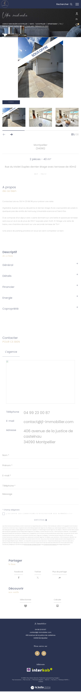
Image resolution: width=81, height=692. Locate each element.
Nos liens (54, 680)
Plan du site (27, 680)
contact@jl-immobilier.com (49, 421)
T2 (61, 24)
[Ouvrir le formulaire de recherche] (64, 4)
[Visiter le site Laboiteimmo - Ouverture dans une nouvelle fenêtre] (40, 686)
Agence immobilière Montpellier (14, 24)
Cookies (40, 682)
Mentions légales (37, 680)
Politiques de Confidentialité (32, 544)
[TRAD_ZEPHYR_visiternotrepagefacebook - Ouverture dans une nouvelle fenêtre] (37, 654)
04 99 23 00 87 (37, 412)
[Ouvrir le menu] (77, 4)
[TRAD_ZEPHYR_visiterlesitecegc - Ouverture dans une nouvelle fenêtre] (28, 670)
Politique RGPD (63, 680)
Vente (32, 24)
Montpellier (40, 24)
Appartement (52, 24)
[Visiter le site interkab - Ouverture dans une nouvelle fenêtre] (42, 670)
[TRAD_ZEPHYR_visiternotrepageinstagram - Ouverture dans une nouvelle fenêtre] (43, 654)
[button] (11, 134)
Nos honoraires (16, 680)
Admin (47, 680)
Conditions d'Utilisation (50, 544)
